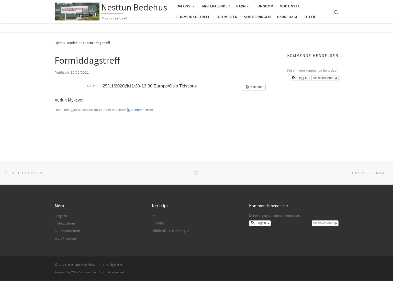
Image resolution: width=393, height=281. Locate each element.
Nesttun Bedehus (81, 265)
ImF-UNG (158, 223)
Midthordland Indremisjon (170, 231)
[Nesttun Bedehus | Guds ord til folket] (77, 10)
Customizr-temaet (111, 272)
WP (73, 272)
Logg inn (61, 216)
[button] (300, 78)
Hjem (59, 42)
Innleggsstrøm (65, 223)
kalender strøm (140, 110)
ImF (154, 216)
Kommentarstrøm (67, 231)
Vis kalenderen (325, 78)
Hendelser (74, 42)
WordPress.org (65, 238)
